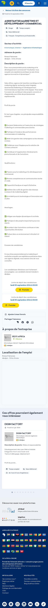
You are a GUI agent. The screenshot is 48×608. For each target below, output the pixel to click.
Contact (5, 593)
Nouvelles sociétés (31, 579)
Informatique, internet (12, 48)
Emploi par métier (8, 581)
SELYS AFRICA (18, 336)
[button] (39, 3)
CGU (4, 590)
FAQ (3, 583)
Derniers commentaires (32, 581)
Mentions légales (8, 586)
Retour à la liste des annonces (16, 10)
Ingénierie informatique (32, 48)
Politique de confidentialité (12, 588)
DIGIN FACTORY (14, 424)
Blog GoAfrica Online (31, 583)
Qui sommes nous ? (9, 579)
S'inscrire (28, 3)
